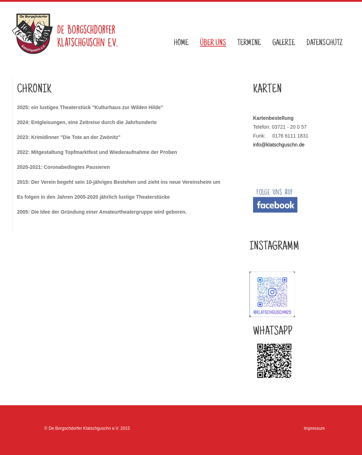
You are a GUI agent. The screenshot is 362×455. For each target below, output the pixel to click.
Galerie (283, 43)
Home (181, 43)
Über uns (213, 43)
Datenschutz (324, 43)
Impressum (314, 428)
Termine (249, 43)
